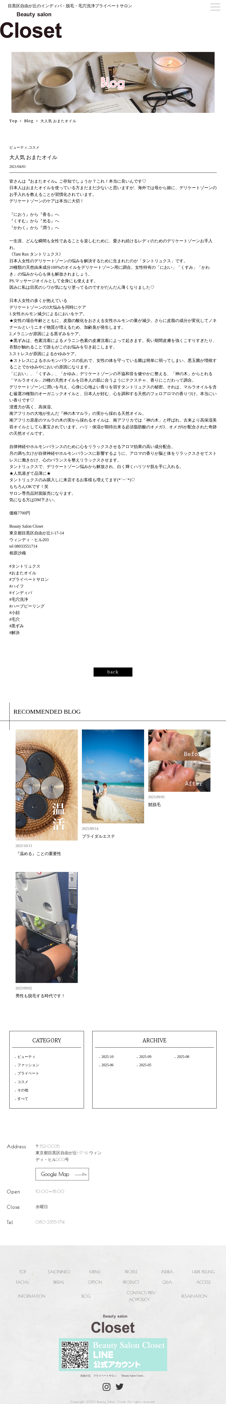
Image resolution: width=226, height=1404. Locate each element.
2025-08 (183, 1057)
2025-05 (145, 1065)
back (113, 672)
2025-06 (107, 1065)
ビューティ (26, 1057)
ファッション (28, 1065)
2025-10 (107, 1057)
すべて (22, 1099)
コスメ (22, 1082)
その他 (22, 1090)
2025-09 (145, 1057)
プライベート (28, 1073)
